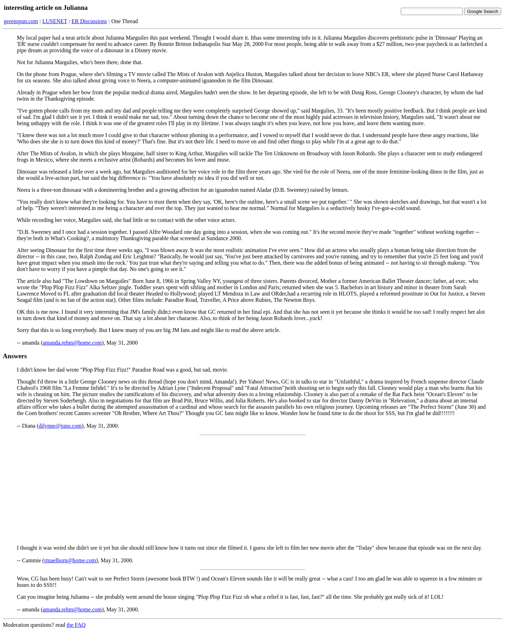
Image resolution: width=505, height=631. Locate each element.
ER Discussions (89, 21)
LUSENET (54, 21)
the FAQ (76, 625)
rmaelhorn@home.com (70, 560)
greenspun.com (21, 21)
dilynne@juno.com (60, 426)
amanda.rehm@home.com (72, 343)
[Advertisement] (252, 490)
